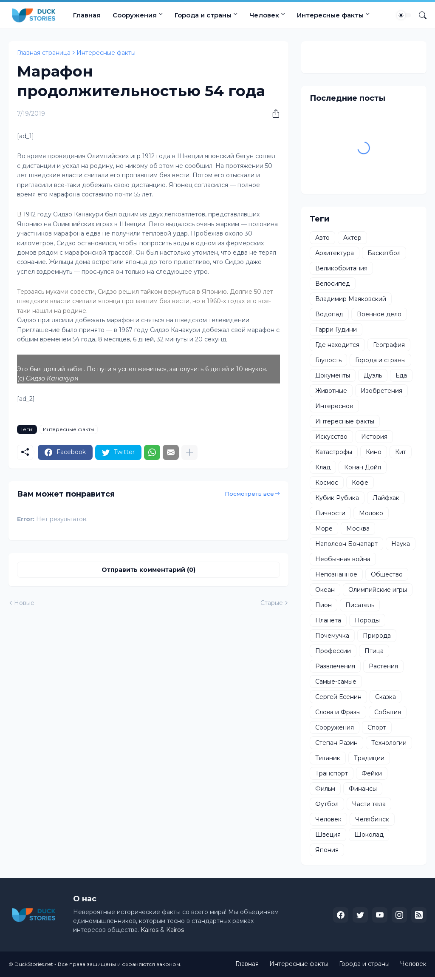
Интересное (334, 406)
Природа (377, 635)
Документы (332, 375)
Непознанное (336, 574)
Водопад (329, 314)
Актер (352, 237)
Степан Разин (336, 743)
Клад (322, 467)
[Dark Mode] (404, 15)
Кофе (360, 482)
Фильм (325, 788)
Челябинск (372, 819)
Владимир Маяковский (350, 299)
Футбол (327, 804)
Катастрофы (333, 452)
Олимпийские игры (377, 590)
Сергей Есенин (338, 697)
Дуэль (373, 375)
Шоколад (369, 834)
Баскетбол (384, 253)
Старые (271, 603)
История (374, 436)
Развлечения (335, 666)
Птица (374, 651)
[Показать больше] (189, 452)
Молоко (371, 513)
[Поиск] (419, 15)
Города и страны (203, 15)
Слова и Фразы (338, 712)
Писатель (359, 605)
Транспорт (331, 773)
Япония (327, 850)
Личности (330, 513)
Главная (87, 15)
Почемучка (332, 635)
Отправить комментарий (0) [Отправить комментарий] (148, 570)
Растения (383, 666)
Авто (322, 237)
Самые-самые (335, 681)
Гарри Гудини (336, 329)
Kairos (149, 930)
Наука (400, 544)
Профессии (333, 651)
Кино (373, 452)
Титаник (327, 758)
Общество (387, 574)
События (387, 712)
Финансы (363, 788)
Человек (264, 15)
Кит (400, 452)
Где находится (337, 345)
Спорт (376, 727)
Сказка (385, 697)
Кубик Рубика (337, 498)
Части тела (369, 804)
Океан (325, 590)
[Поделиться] (273, 113)
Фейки (372, 773)
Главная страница (44, 53)
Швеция (328, 834)
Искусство (331, 436)
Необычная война (342, 559)
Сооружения (135, 15)
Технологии (389, 743)
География (389, 345)
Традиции (369, 758)
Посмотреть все (249, 493)
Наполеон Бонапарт (346, 544)
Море (324, 528)
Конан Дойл (362, 467)
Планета (328, 620)
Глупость (328, 360)
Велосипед (332, 283)
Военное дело (379, 314)
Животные (331, 391)
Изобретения (381, 391)
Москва (358, 528)
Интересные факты (330, 15)
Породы (367, 620)
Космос (326, 482)
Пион (323, 605)
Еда (401, 375)
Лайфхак (386, 498)
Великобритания (341, 268)
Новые (24, 603)
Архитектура (334, 253)
